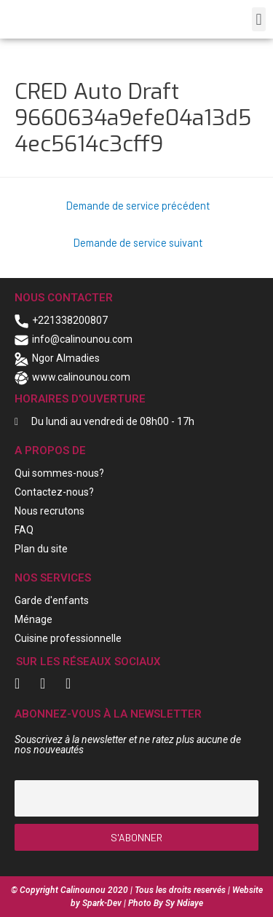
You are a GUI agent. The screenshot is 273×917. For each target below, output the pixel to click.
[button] (259, 19)
